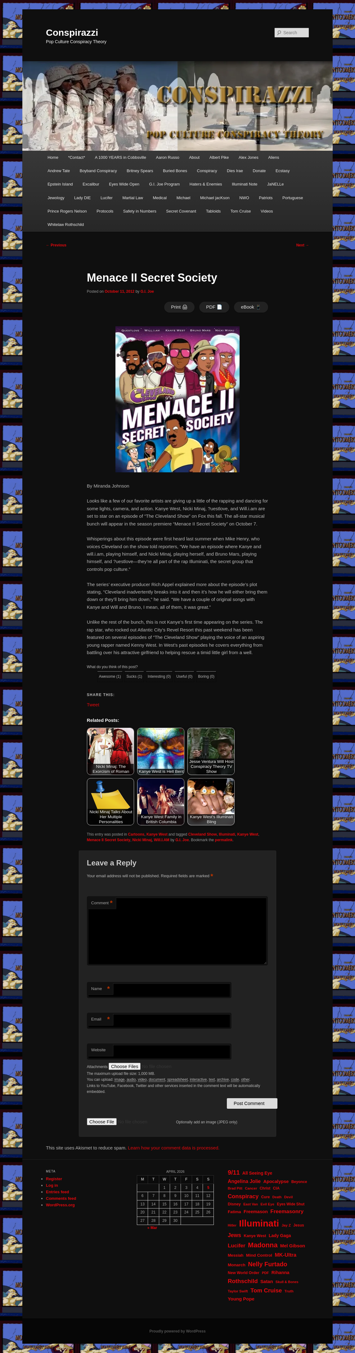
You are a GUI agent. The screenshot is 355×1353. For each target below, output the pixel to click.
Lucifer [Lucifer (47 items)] (236, 1246)
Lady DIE (82, 197)
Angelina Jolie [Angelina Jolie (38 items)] (244, 1181)
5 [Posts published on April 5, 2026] (208, 1188)
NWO (244, 197)
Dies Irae (235, 170)
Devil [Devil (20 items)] (288, 1197)
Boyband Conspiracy (98, 170)
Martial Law (132, 197)
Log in (52, 1185)
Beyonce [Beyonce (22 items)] (299, 1182)
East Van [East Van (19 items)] (250, 1204)
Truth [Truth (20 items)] (289, 1291)
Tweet (93, 704)
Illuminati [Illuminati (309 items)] (259, 1223)
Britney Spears (140, 170)
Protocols (105, 211)
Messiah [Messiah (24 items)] (235, 1255)
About (194, 157)
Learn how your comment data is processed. (173, 1147)
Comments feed (61, 1198)
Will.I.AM (161, 840)
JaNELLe (275, 184)
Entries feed (57, 1192)
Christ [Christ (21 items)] (265, 1188)
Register (54, 1178)
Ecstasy (283, 170)
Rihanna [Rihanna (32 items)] (281, 1272)
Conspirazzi (72, 32)
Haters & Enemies (206, 184)
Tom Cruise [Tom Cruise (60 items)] (266, 1290)
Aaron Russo (167, 157)
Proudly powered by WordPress (177, 1331)
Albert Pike (219, 157)
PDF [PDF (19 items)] (265, 1273)
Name (100, 988)
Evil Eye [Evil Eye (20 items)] (267, 1204)
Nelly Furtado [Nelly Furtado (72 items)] (267, 1264)
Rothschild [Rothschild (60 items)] (243, 1281)
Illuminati (227, 834)
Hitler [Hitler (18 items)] (232, 1225)
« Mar (152, 1228)
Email (100, 1019)
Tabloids (213, 211)
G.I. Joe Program (164, 184)
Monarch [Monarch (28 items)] (236, 1265)
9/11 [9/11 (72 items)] (234, 1172)
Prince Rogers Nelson (67, 211)
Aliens (273, 157)
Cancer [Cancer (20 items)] (251, 1188)
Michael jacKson (215, 197)
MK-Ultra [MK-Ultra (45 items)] (285, 1255)
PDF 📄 (214, 307)
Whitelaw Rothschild (65, 224)
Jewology (55, 197)
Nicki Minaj (142, 840)
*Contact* (76, 157)
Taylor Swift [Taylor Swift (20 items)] (238, 1291)
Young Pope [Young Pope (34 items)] (241, 1298)
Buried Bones (175, 170)
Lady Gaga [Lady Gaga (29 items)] (280, 1235)
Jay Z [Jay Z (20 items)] (286, 1225)
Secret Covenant (181, 211)
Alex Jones (248, 157)
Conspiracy (207, 170)
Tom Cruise (241, 211)
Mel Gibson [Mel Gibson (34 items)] (292, 1245)
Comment (102, 903)
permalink (224, 840)
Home (52, 157)
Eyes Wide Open (124, 184)
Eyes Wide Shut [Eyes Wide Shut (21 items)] (290, 1204)
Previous (56, 245)
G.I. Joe (147, 291)
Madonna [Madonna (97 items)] (262, 1245)
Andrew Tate (58, 170)
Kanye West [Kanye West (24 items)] (255, 1235)
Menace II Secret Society (108, 840)
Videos (267, 211)
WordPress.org (60, 1205)
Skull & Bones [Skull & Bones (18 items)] (287, 1282)
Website (98, 1050)
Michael (184, 197)
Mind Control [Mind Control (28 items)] (259, 1255)
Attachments (98, 1067)
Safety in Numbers (139, 211)
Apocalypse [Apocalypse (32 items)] (276, 1181)
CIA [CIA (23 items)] (276, 1188)
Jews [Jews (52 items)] (234, 1235)
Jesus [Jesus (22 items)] (298, 1225)
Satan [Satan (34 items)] (266, 1281)
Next (302, 245)
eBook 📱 (251, 307)
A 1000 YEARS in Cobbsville (120, 157)
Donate (259, 170)
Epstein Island (60, 184)
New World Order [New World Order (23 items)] (243, 1273)
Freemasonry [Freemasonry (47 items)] (286, 1211)
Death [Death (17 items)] (277, 1197)
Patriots (265, 197)
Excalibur (91, 184)
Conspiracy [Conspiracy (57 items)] (243, 1196)
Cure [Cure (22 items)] (265, 1197)
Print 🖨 (179, 307)
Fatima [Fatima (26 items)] (234, 1211)
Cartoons (136, 834)
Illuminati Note (244, 184)
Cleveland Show (202, 834)
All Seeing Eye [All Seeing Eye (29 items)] (257, 1173)
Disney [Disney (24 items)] (234, 1204)
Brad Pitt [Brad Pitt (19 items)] (235, 1188)
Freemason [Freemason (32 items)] (256, 1211)
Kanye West (157, 834)
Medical (160, 197)
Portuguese (292, 197)
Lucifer (107, 197)
